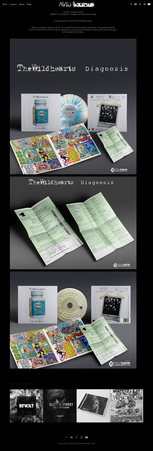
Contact (13, 4)
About (21, 4)
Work (4, 4)
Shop (29, 4)
